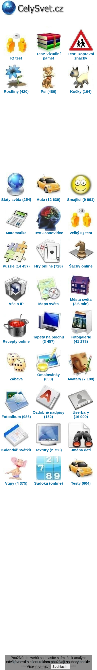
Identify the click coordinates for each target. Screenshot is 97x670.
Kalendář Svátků (16, 437)
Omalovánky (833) (48, 364)
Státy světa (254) (16, 187)
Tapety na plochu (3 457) (48, 326)
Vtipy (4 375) (16, 470)
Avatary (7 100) (80, 366)
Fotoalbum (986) (16, 404)
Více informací (38, 666)
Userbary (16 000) (80, 402)
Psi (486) (48, 79)
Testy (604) (80, 470)
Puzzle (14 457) (16, 253)
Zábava (16, 366)
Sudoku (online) (48, 470)
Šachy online (80, 253)
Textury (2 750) (48, 437)
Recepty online (16, 329)
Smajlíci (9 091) (80, 187)
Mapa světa (48, 291)
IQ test (16, 45)
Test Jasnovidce (48, 220)
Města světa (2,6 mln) (80, 289)
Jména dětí (80, 437)
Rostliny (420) (16, 79)
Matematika (16, 220)
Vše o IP (16, 291)
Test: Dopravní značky (81, 43)
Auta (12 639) (48, 187)
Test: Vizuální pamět (48, 43)
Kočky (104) (80, 79)
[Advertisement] (48, 134)
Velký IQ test (80, 220)
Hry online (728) (48, 253)
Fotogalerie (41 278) (80, 326)
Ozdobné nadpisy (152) (48, 402)
